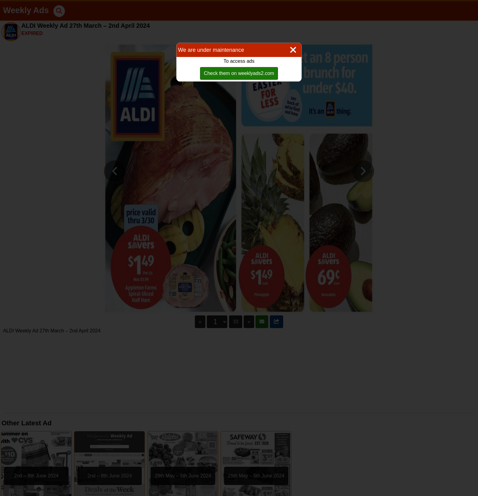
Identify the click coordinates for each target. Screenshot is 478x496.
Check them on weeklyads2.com (239, 73)
